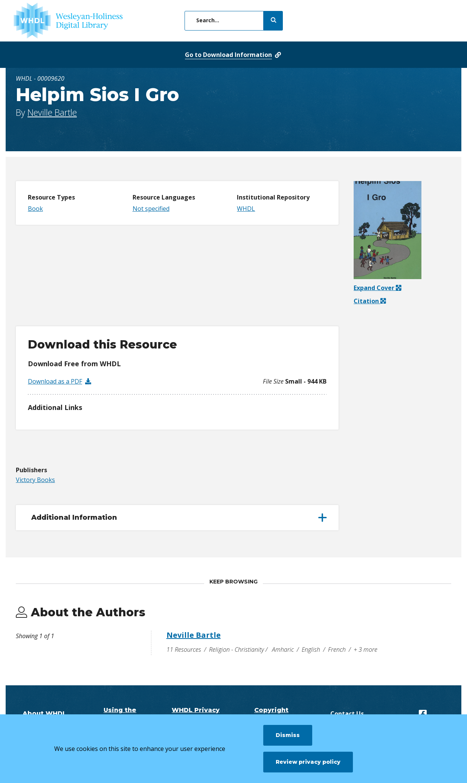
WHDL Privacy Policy (196, 713)
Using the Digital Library (120, 713)
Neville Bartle (52, 112)
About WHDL (44, 713)
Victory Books (35, 480)
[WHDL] (68, 20)
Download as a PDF (55, 381)
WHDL (246, 208)
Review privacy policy (308, 761)
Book (35, 208)
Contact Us (347, 713)
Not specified (151, 208)
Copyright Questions (271, 713)
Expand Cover (377, 288)
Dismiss (288, 735)
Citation (367, 301)
